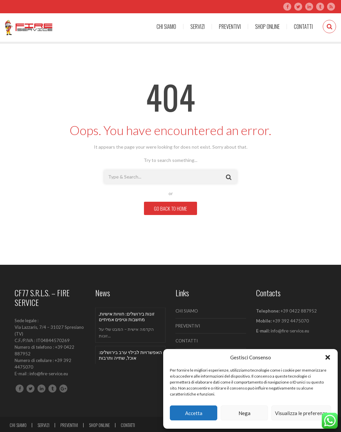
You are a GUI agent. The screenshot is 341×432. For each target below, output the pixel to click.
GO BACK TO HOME (170, 208)
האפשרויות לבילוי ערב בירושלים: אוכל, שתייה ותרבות (130, 354)
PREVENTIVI (230, 27)
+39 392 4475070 (290, 321)
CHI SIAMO (166, 27)
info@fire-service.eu (290, 330)
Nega (244, 413)
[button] (327, 357)
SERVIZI (197, 27)
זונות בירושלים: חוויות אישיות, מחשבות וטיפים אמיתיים (127, 316)
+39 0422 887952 (299, 311)
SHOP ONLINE (267, 27)
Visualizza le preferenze (301, 413)
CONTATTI (303, 27)
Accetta (193, 413)
